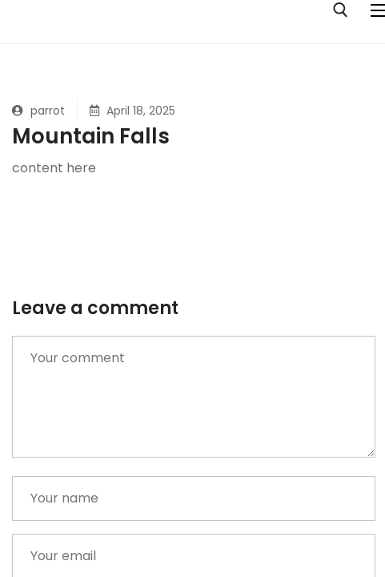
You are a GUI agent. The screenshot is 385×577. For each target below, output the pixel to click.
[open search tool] (340, 10)
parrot (38, 111)
